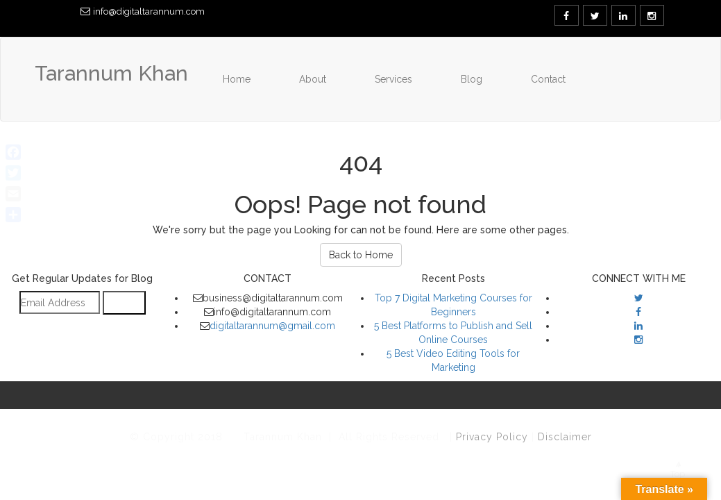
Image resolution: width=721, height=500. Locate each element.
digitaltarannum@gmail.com (272, 325)
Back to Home (361, 254)
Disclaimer (565, 436)
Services (393, 79)
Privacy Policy (494, 436)
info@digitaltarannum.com (149, 11)
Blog (471, 79)
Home (237, 79)
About (312, 79)
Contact (548, 79)
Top (677, 470)
